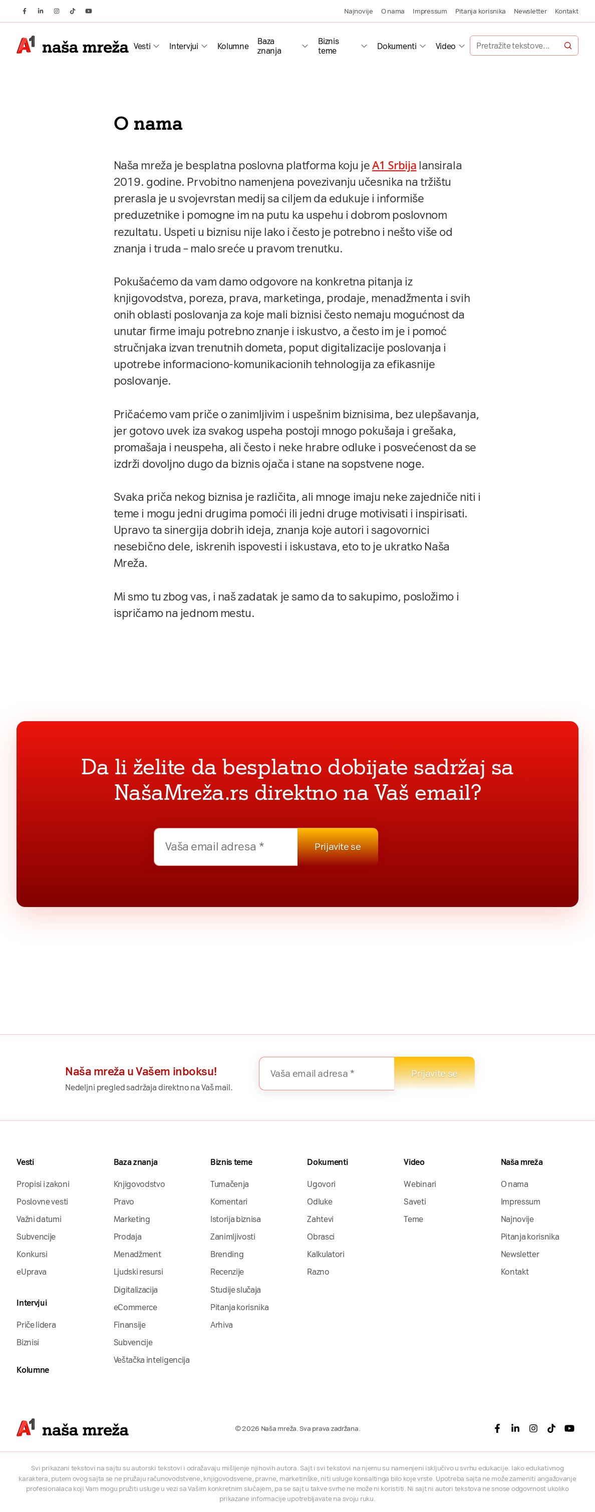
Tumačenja (229, 1184)
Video (446, 46)
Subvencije (36, 1237)
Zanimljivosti (232, 1237)
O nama (393, 11)
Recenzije (227, 1272)
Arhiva (221, 1325)
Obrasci (321, 1237)
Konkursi (32, 1254)
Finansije (130, 1325)
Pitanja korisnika (480, 11)
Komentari (228, 1201)
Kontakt (566, 11)
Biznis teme (328, 46)
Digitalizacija (136, 1290)
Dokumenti (396, 46)
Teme (413, 1219)
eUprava (32, 1272)
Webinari (420, 1184)
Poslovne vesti (42, 1201)
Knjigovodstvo (139, 1184)
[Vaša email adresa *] (226, 847)
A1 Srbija (394, 164)
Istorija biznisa (235, 1219)
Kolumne (233, 46)
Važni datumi (39, 1219)
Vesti (142, 46)
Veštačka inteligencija (152, 1360)
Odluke (319, 1201)
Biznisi (28, 1342)
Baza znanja (269, 46)
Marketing (132, 1219)
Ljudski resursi (138, 1272)
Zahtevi (320, 1219)
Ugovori (321, 1184)
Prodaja (128, 1237)
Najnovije (358, 11)
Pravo (124, 1201)
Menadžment (137, 1254)
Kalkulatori (326, 1254)
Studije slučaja (235, 1290)
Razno (318, 1272)
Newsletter (530, 11)
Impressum (430, 11)
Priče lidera (36, 1325)
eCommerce (135, 1307)
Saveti (415, 1201)
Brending (226, 1254)
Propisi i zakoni (43, 1184)
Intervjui (183, 46)
